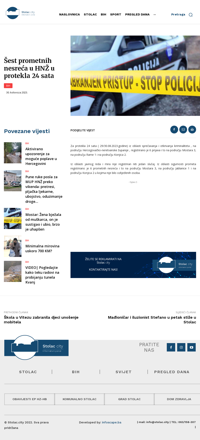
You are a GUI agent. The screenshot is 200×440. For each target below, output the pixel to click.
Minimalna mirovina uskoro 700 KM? (42, 248)
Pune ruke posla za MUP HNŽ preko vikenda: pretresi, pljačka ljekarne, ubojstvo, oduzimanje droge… (43, 189)
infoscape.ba (111, 422)
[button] (183, 14)
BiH (8, 85)
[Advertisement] (133, 211)
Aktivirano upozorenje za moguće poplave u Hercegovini (41, 156)
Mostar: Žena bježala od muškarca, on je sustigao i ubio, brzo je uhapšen (43, 222)
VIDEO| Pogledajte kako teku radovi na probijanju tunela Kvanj (42, 275)
